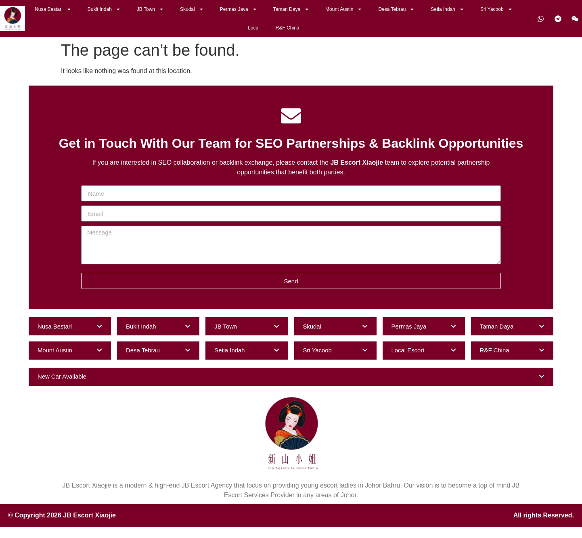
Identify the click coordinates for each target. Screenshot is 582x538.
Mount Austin (343, 9)
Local (254, 28)
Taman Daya (291, 9)
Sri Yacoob (496, 9)
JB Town (150, 9)
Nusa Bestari (53, 9)
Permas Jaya (238, 9)
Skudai (192, 9)
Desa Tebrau (396, 9)
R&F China (287, 28)
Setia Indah (447, 9)
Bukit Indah (104, 9)
